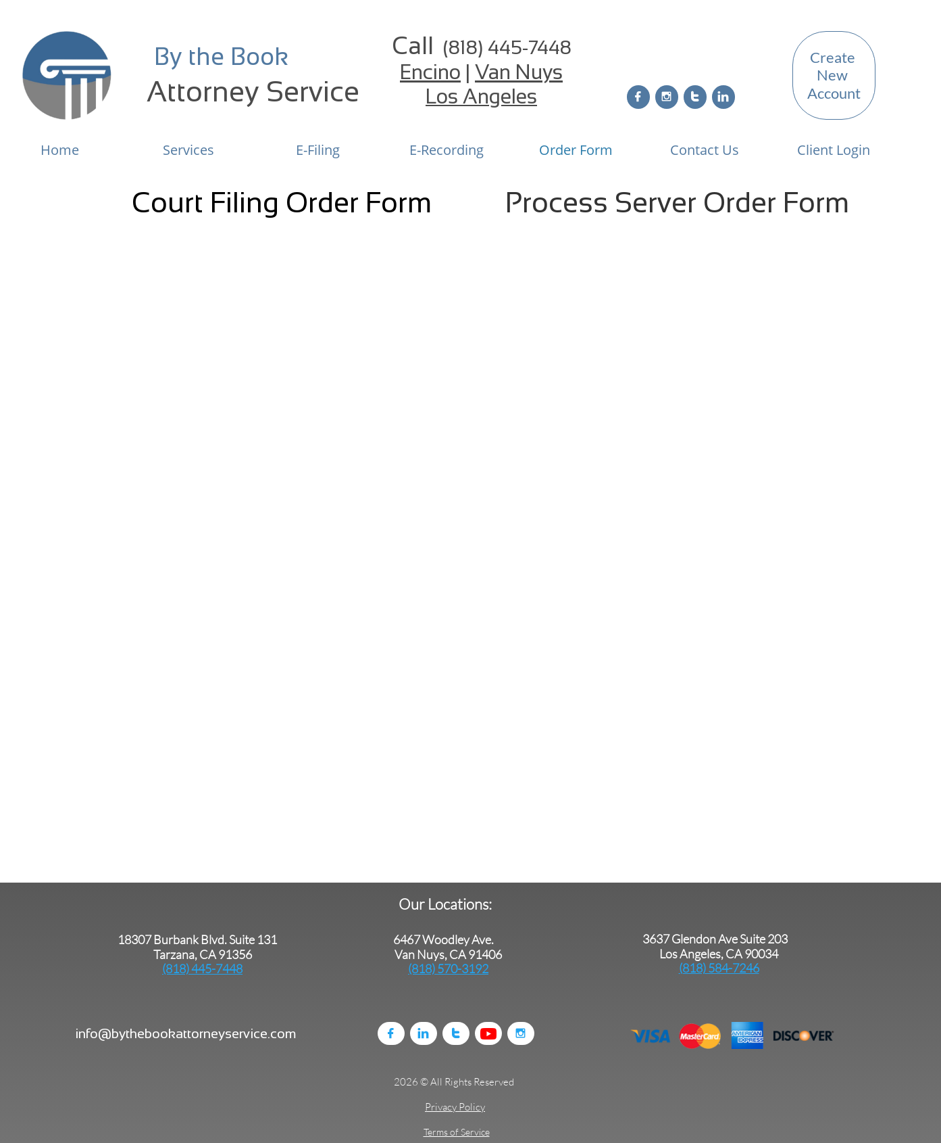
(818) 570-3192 (448, 968)
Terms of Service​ (457, 1132)
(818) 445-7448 (202, 968)
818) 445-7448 (510, 47)
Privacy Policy (455, 1106)
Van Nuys (519, 72)
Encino (430, 72)
